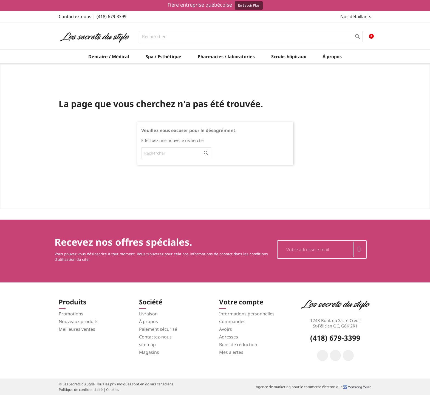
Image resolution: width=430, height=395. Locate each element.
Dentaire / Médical (108, 57)
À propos (332, 57)
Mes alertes (231, 352)
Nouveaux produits (78, 321)
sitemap (147, 344)
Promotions (71, 314)
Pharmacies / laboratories (226, 57)
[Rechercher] (251, 36)
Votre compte (241, 301)
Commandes (232, 321)
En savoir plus (248, 5)
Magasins (149, 352)
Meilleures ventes (77, 329)
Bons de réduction (238, 344)
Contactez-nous (75, 16)
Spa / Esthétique (163, 57)
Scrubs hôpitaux (288, 57)
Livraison (148, 314)
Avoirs (225, 329)
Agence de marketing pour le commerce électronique (299, 386)
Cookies (112, 389)
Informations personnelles (247, 314)
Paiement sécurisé (158, 329)
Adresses (228, 337)
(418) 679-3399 (111, 16)
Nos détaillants (355, 16)
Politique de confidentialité (81, 389)
